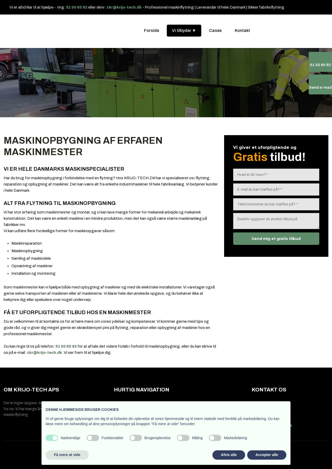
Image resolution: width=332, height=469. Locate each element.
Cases (215, 30)
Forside (151, 30)
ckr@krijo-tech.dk (124, 7)
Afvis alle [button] (229, 455)
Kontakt (242, 30)
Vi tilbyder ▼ (184, 30)
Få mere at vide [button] (67, 455)
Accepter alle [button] (266, 455)
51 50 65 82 (76, 7)
